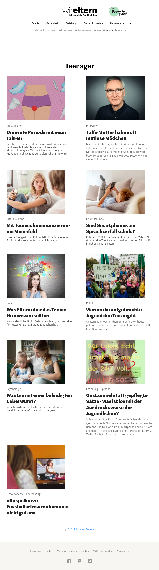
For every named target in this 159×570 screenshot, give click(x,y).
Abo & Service (117, 23)
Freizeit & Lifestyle (93, 23)
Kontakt (49, 550)
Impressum (36, 550)
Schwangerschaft (85, 29)
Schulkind (122, 29)
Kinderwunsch (67, 29)
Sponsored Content (79, 550)
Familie (35, 23)
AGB (95, 550)
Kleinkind (109, 29)
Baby (99, 29)
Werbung (61, 550)
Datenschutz (107, 550)
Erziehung (71, 23)
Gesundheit (52, 23)
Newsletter (123, 550)
